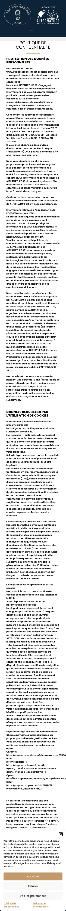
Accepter (33, 876)
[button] (60, 834)
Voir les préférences (33, 896)
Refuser (33, 886)
